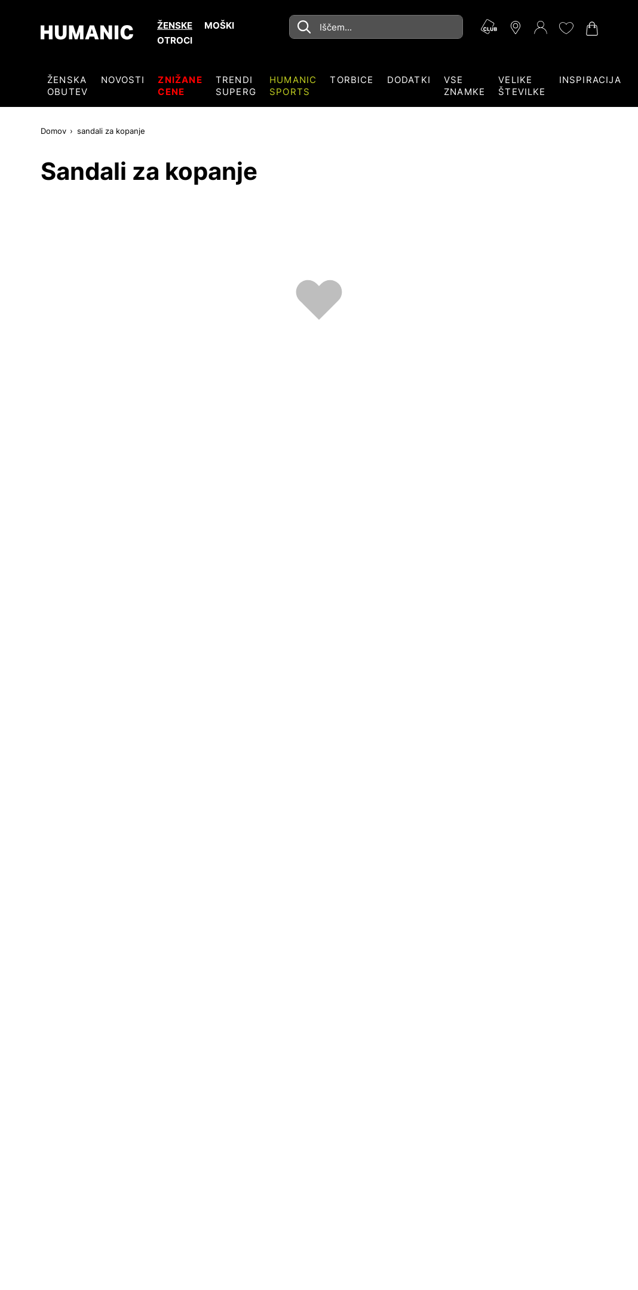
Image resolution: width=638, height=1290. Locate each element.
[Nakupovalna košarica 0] (590, 28)
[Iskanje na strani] (376, 27)
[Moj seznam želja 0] (565, 28)
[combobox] (376, 27)
